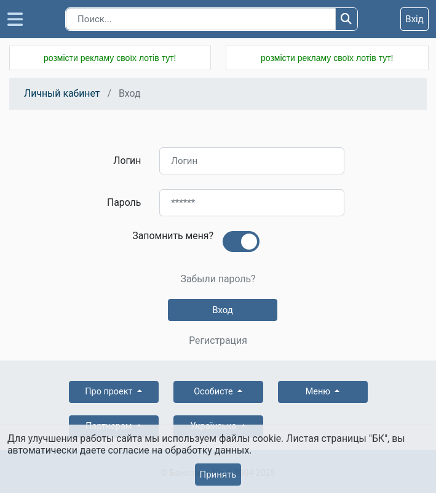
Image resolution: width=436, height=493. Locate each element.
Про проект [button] (110, 391)
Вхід (414, 19)
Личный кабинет (62, 93)
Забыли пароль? (217, 279)
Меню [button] (319, 391)
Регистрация (218, 341)
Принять (217, 474)
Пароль (124, 202)
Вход (222, 310)
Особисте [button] (214, 391)
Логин (127, 160)
